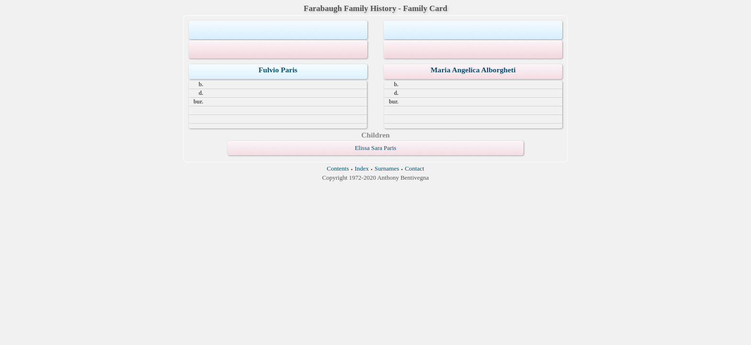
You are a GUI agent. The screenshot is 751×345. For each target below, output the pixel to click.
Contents (338, 168)
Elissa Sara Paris (376, 147)
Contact (414, 168)
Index (361, 168)
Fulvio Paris (278, 70)
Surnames (387, 168)
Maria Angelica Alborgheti (473, 70)
